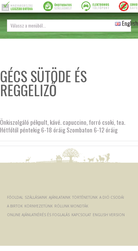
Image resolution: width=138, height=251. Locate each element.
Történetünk (85, 197)
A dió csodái (111, 197)
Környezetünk (38, 206)
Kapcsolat (81, 214)
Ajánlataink (59, 197)
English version (109, 214)
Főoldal (15, 197)
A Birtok (15, 206)
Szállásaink (36, 197)
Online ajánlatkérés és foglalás (38, 214)
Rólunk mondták (71, 206)
